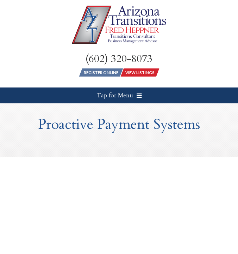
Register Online (101, 72)
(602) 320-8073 (119, 59)
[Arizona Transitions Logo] (119, 24)
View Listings (140, 72)
